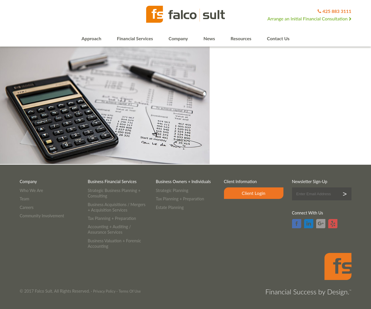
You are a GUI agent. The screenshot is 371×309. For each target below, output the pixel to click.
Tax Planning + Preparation (112, 218)
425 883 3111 (336, 11)
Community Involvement (42, 215)
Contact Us (278, 38)
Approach (91, 38)
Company (178, 38)
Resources (241, 38)
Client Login (253, 193)
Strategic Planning (172, 190)
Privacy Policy (104, 291)
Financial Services (135, 38)
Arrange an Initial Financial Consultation (309, 18)
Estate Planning (170, 207)
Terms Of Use (130, 291)
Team (24, 198)
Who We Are (31, 190)
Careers (27, 207)
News (209, 38)
